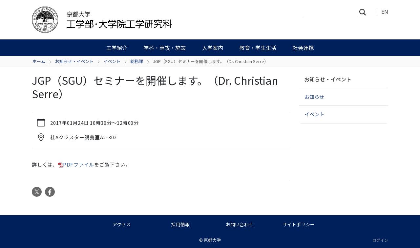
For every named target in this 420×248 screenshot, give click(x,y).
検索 (364, 12)
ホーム (38, 61)
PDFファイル (78, 164)
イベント (111, 61)
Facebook (50, 192)
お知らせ (314, 96)
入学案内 (212, 48)
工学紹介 (116, 48)
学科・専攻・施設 (165, 48)
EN (384, 11)
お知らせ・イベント (74, 61)
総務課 (136, 61)
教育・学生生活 (258, 48)
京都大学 (212, 240)
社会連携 (303, 48)
